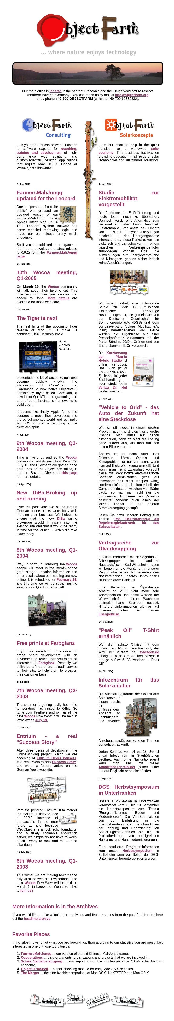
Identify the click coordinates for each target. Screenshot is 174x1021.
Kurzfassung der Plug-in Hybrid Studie (113, 356)
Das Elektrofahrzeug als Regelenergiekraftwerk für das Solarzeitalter (129, 522)
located (56, 91)
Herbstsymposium (137, 851)
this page (69, 473)
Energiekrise (109, 614)
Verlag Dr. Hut (113, 387)
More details (58, 298)
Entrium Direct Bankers (56, 758)
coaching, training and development (47, 150)
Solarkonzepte (109, 698)
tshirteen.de (149, 652)
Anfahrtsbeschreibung (117, 767)
